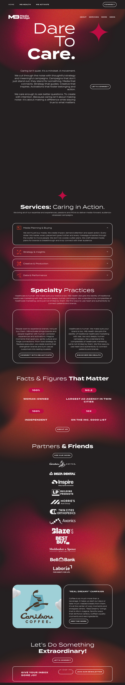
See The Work (79, 621)
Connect (109, 5)
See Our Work (62, 455)
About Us (62, 429)
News (112, 17)
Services (94, 17)
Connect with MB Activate (36, 355)
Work (104, 17)
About (83, 17)
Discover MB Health (89, 355)
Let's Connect (100, 87)
